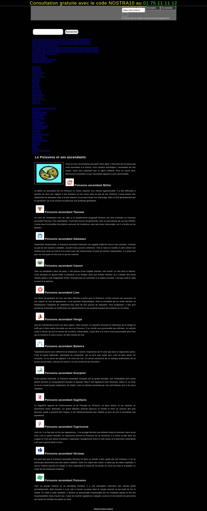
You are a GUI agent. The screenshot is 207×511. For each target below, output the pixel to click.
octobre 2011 (37, 97)
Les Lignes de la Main (40, 134)
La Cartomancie (38, 118)
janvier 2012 (37, 93)
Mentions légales (38, 56)
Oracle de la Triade (39, 141)
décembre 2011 (38, 95)
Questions (36, 145)
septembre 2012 (38, 77)
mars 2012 (36, 89)
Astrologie (36, 110)
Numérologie (37, 136)
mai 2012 (35, 85)
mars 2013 (36, 67)
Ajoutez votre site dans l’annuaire (45, 46)
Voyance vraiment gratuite (42, 62)
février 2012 (36, 91)
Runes (34, 147)
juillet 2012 (36, 81)
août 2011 (36, 101)
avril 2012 (36, 87)
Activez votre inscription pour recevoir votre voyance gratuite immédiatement (61, 40)
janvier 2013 (37, 71)
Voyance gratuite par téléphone (44, 60)
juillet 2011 (36, 103)
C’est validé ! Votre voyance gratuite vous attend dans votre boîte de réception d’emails (65, 48)
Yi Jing (34, 153)
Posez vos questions (40, 58)
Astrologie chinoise (39, 112)
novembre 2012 (38, 73)
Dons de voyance (39, 114)
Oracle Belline (37, 138)
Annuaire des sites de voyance (44, 108)
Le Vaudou (36, 130)
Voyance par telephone (41, 151)
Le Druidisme (37, 124)
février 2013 (36, 69)
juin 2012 (35, 83)
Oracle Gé (36, 143)
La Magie (35, 120)
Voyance (35, 149)
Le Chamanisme (38, 122)
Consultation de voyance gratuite (44, 54)
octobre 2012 (37, 75)
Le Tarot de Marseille (40, 126)
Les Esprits (36, 132)
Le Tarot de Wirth (38, 128)
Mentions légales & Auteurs (103, 509)
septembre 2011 (38, 99)
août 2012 (36, 79)
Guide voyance (38, 116)
